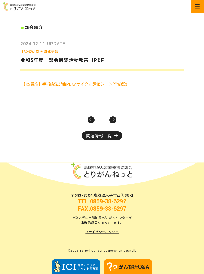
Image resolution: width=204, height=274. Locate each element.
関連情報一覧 (102, 135)
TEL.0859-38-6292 (102, 201)
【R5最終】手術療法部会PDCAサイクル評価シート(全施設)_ (75, 84)
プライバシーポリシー (102, 231)
